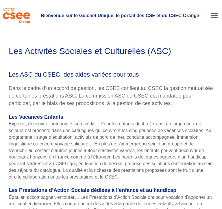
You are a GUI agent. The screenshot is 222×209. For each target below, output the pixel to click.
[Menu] (214, 16)
